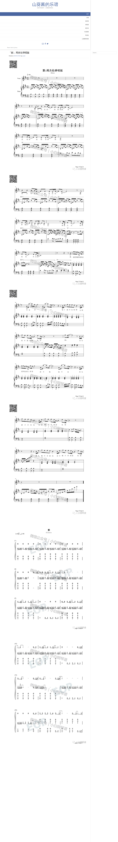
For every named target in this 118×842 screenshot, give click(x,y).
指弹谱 (21, 25)
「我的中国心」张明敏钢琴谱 (34, 787)
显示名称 (29, 817)
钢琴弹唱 (41, 783)
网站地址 (28, 825)
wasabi (41, 6)
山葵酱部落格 (19, 43)
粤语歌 (21, 39)
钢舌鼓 (21, 32)
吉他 (21, 22)
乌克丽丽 (20, 36)
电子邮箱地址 (30, 821)
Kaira (16, 52)
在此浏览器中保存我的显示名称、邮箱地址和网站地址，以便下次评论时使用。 (46, 829)
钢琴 (21, 18)
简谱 (38, 783)
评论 (28, 798)
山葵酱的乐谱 (12, 7)
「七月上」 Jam (88, 787)
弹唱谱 (21, 29)
